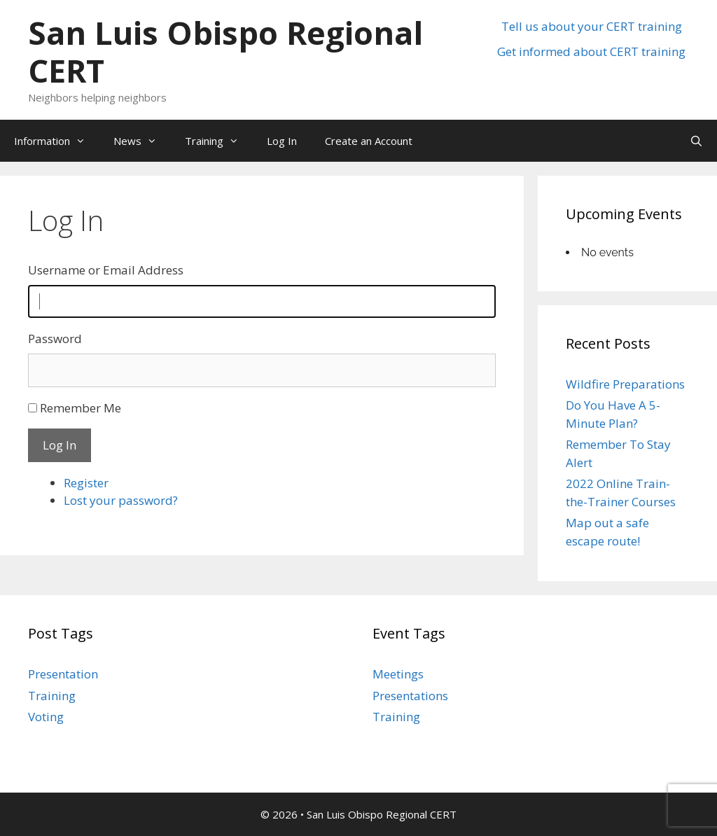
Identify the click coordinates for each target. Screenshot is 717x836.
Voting (46, 717)
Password (55, 338)
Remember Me (80, 408)
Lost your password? (121, 500)
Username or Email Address (105, 270)
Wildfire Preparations (625, 384)
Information (56, 141)
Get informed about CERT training (591, 51)
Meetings (398, 674)
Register (86, 483)
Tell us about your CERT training (591, 26)
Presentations (410, 696)
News (142, 141)
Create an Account (368, 141)
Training (219, 141)
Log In (282, 141)
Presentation (63, 674)
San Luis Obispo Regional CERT (225, 51)
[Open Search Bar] (696, 141)
